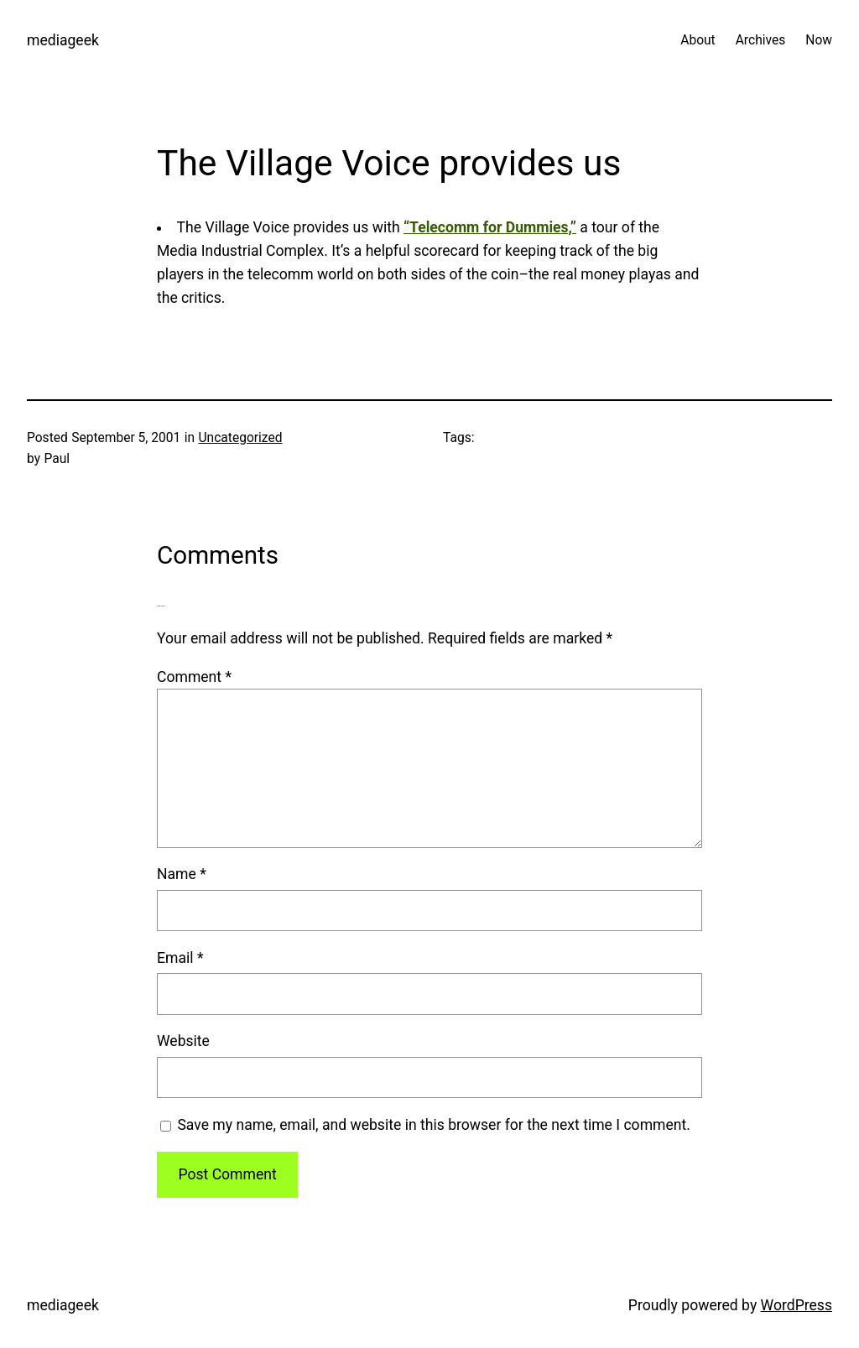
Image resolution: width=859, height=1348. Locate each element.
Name (181, 874)
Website (183, 1041)
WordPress (796, 1305)
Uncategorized (240, 437)
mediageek (63, 40)
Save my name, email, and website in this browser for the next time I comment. (433, 1124)
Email (180, 958)
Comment (194, 677)
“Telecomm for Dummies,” (489, 227)
